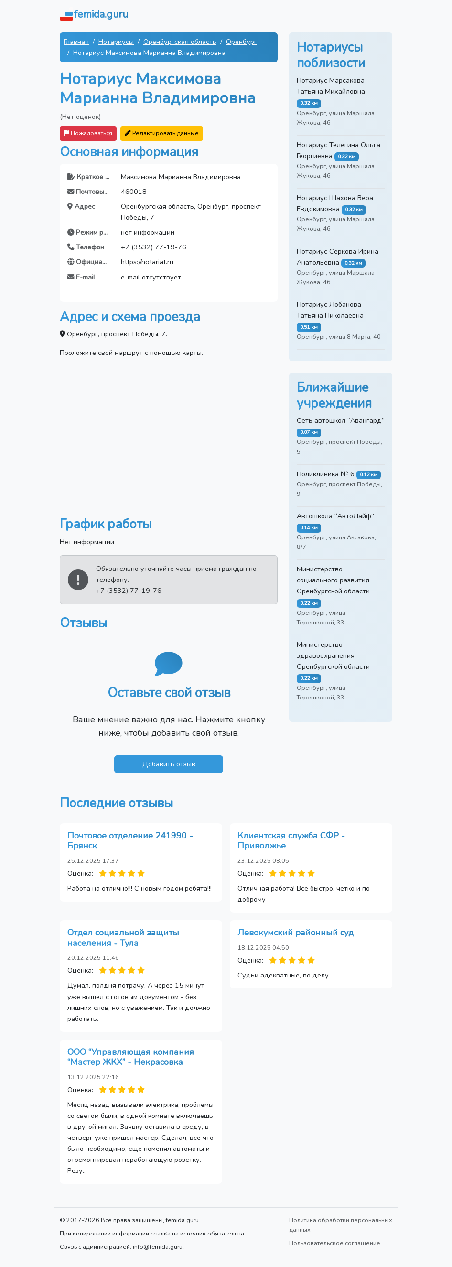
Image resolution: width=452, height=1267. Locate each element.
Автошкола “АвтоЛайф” (335, 516)
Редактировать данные (162, 133)
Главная (76, 41)
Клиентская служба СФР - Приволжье (291, 841)
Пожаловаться (88, 133)
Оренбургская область (179, 41)
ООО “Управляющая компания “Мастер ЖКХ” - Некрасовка (130, 1057)
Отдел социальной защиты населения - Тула (123, 938)
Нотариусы (116, 41)
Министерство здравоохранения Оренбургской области (333, 655)
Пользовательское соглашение (334, 1243)
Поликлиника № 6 (326, 474)
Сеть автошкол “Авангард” (341, 420)
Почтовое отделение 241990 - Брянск (130, 841)
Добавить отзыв (168, 764)
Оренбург (241, 41)
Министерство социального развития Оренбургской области (333, 580)
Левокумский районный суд (295, 932)
